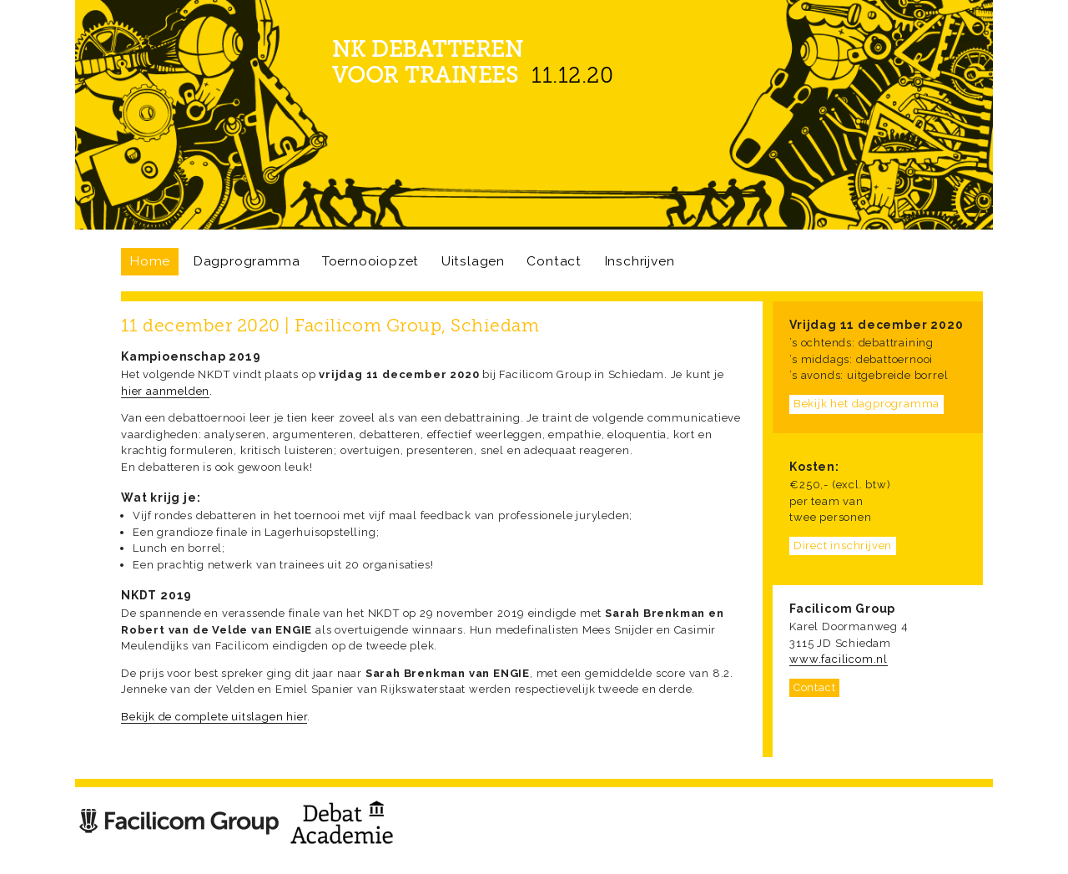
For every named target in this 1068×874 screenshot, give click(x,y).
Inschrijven (639, 261)
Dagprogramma (246, 261)
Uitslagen (473, 261)
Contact (554, 261)
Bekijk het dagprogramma (866, 403)
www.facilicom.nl (838, 659)
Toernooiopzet (370, 261)
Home (149, 261)
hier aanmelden (165, 391)
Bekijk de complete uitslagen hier (214, 716)
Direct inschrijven (842, 545)
